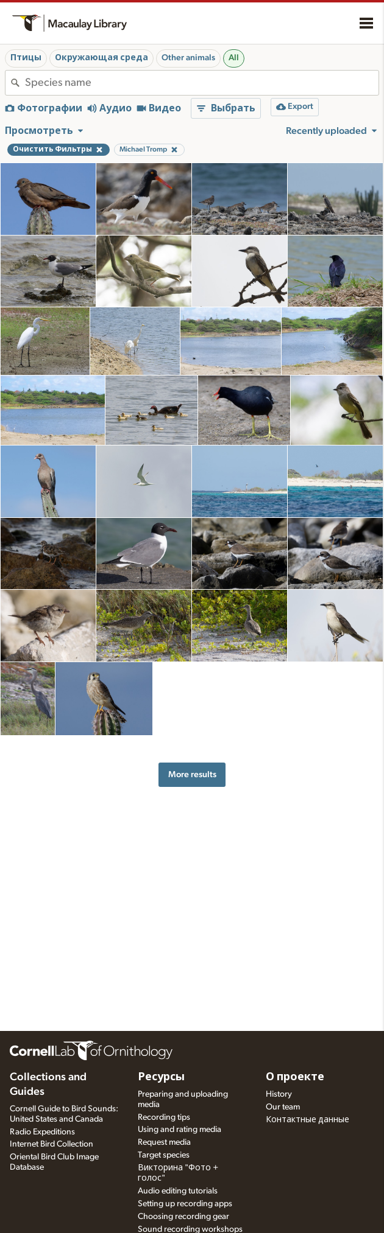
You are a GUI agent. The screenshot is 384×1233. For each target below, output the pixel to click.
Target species (164, 1155)
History (279, 1094)
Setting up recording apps (185, 1204)
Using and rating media (179, 1129)
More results (192, 774)
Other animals (188, 58)
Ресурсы (161, 1077)
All (234, 58)
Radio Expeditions (42, 1132)
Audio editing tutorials (178, 1191)
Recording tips (164, 1117)
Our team (283, 1107)
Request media (164, 1142)
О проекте (295, 1077)
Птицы (25, 58)
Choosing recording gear (183, 1216)
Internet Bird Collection (51, 1144)
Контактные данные (307, 1120)
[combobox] (202, 83)
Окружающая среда (101, 58)
